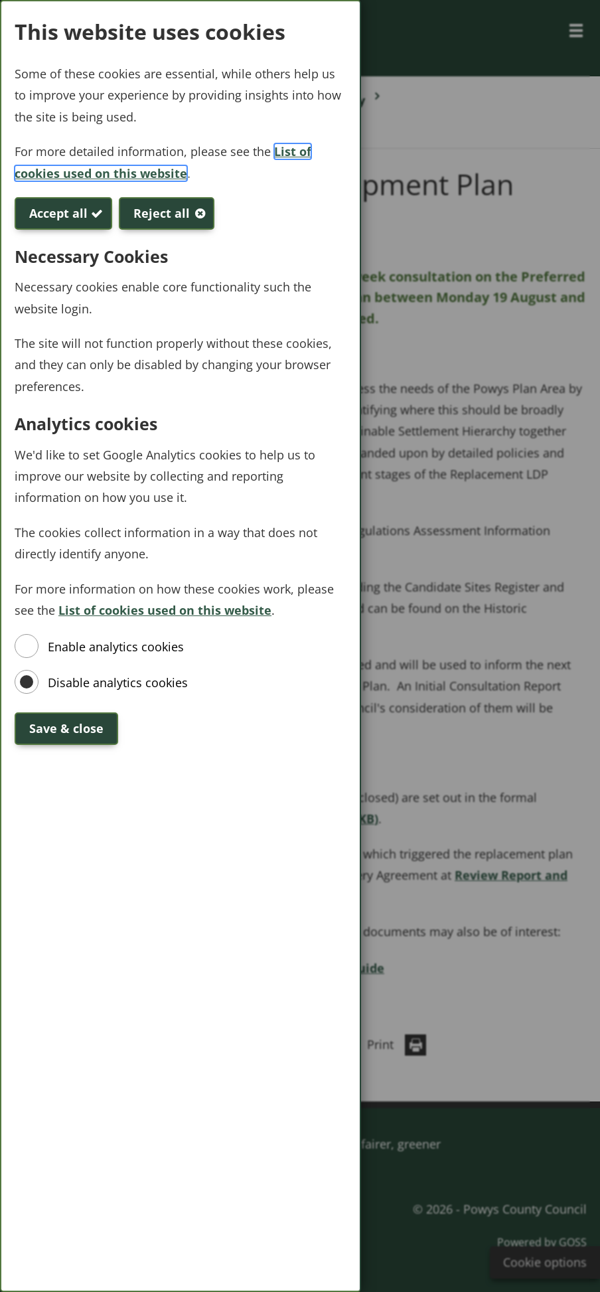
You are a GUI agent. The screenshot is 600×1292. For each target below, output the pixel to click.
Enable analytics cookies (116, 647)
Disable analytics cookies (118, 682)
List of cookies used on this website (164, 610)
